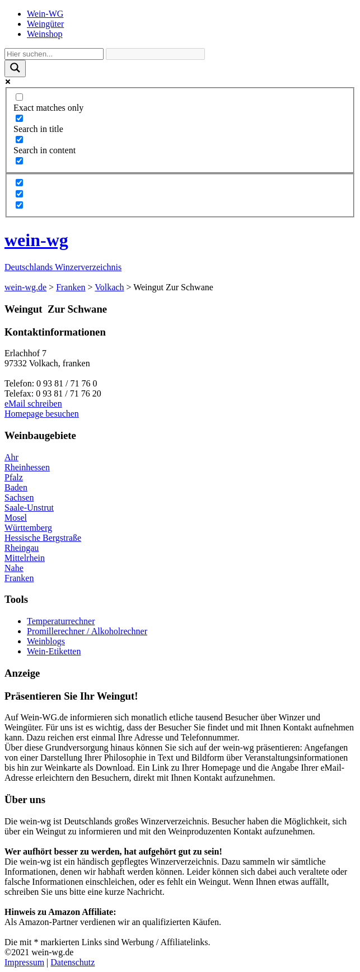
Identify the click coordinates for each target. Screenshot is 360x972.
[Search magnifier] (15, 68)
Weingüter (45, 24)
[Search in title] (19, 118)
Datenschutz (72, 962)
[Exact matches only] (19, 97)
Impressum (24, 962)
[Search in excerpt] (19, 160)
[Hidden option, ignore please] (19, 182)
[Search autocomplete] (155, 54)
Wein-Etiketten (54, 651)
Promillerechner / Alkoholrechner (87, 631)
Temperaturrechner (61, 621)
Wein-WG (45, 13)
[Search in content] (19, 139)
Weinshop (45, 34)
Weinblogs (46, 641)
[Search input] (54, 54)
